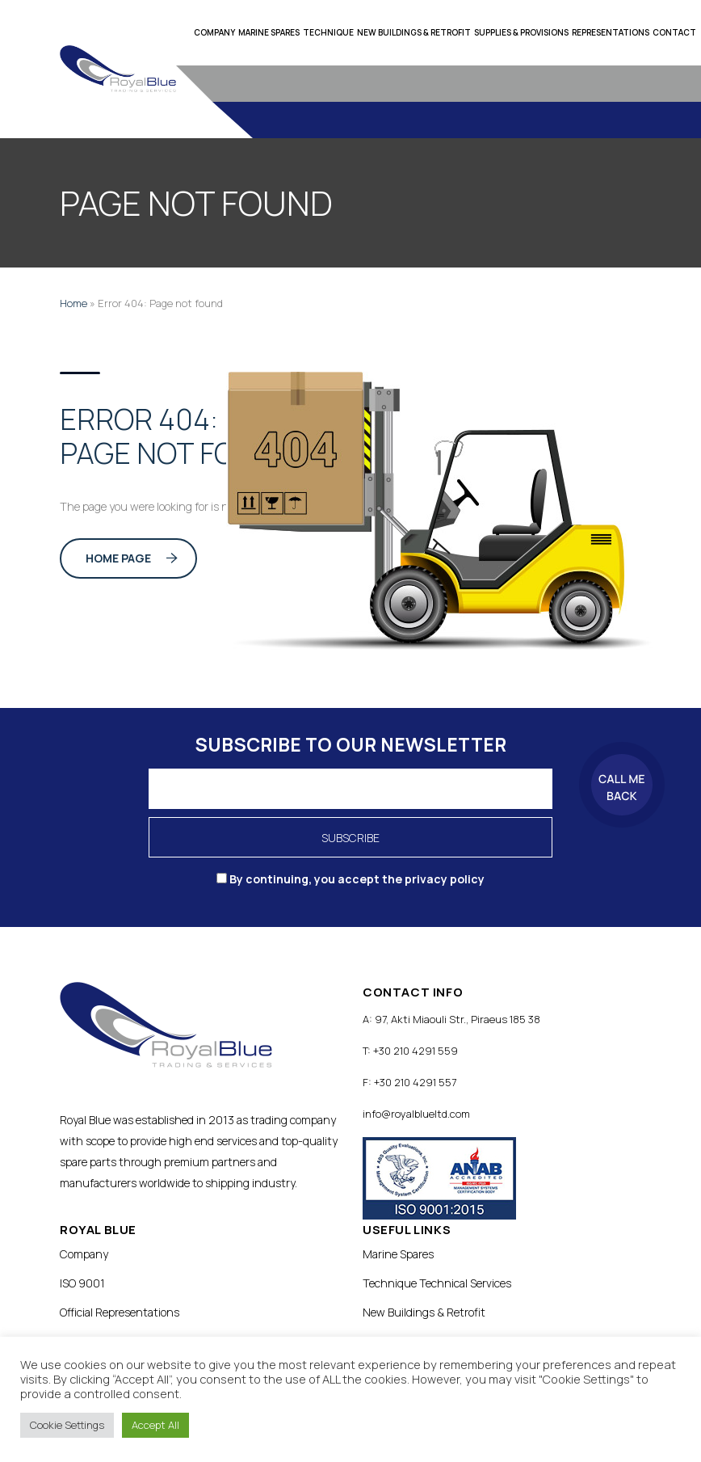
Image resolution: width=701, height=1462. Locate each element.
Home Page (132, 558)
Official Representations (119, 1312)
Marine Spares (269, 32)
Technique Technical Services (437, 1283)
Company (214, 32)
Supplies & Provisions (521, 32)
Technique (328, 32)
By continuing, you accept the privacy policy (350, 879)
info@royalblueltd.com (416, 1113)
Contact (674, 32)
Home (73, 303)
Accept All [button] (155, 1425)
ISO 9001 (82, 1283)
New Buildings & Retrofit (414, 32)
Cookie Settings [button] (67, 1425)
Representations (610, 32)
